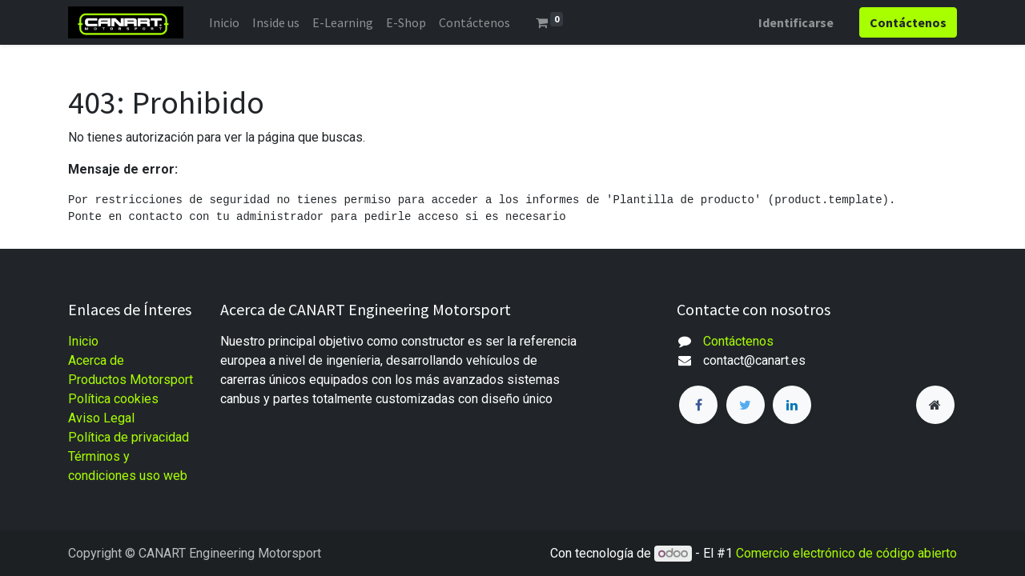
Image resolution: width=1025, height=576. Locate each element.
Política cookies (113, 398)
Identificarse (796, 22)
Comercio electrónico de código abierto (846, 553)
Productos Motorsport (130, 379)
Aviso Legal (101, 418)
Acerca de (96, 360)
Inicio (83, 341)
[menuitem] (224, 22)
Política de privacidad (128, 437)
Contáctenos (738, 341)
